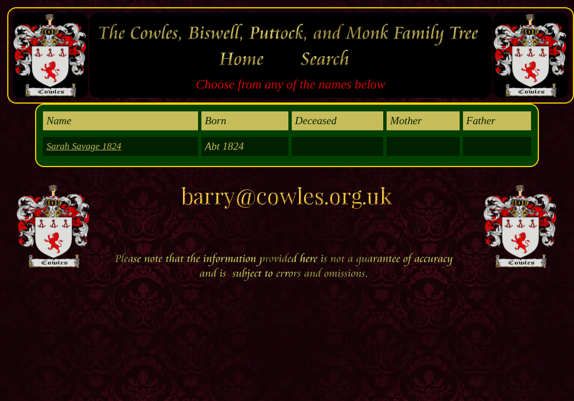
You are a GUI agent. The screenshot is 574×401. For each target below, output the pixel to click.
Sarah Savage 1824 (83, 146)
